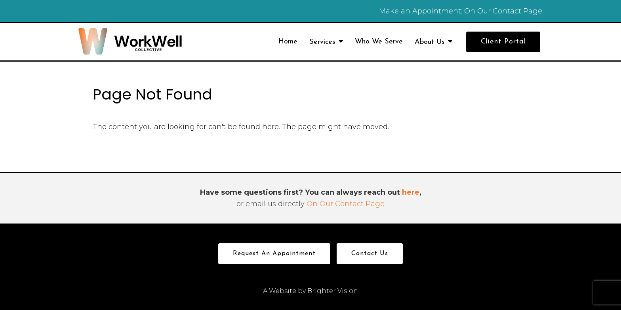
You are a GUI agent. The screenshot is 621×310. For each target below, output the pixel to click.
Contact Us (369, 253)
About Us (430, 42)
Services (322, 42)
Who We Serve (379, 41)
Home (287, 41)
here (410, 192)
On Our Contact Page (503, 11)
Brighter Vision (332, 291)
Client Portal (503, 41)
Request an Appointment (274, 253)
